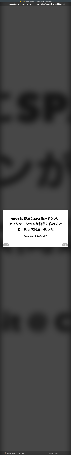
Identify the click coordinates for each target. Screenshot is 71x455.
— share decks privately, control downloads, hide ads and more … (35, 1)
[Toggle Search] (68, 4)
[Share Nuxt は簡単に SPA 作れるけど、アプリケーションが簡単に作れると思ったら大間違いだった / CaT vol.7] (59, 453)
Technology (50, 453)
